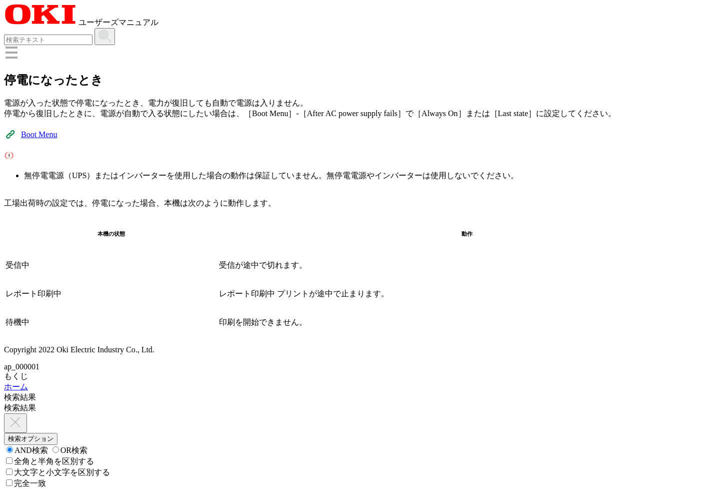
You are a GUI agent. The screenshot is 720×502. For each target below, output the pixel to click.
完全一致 (26, 483)
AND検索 (27, 450)
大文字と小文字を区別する (58, 472)
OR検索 (70, 450)
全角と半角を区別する (50, 461)
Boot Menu (39, 134)
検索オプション (31, 438)
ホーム (16, 386)
